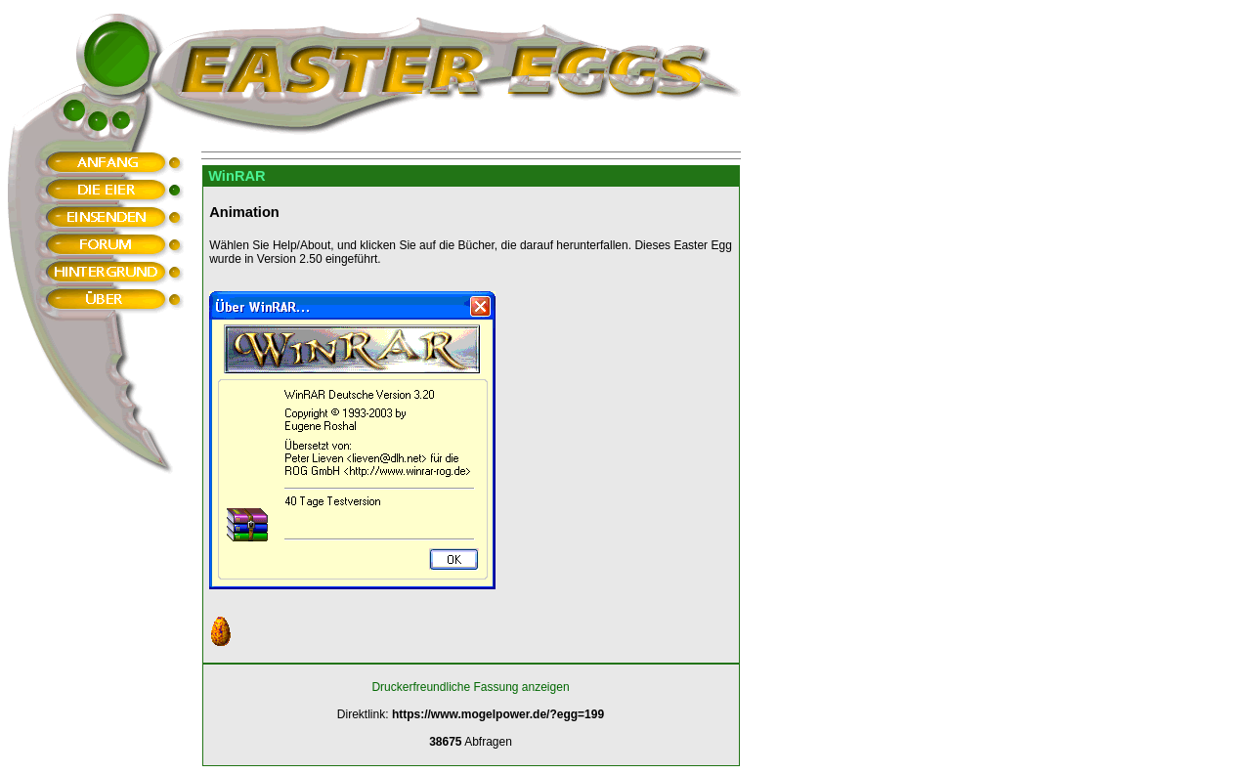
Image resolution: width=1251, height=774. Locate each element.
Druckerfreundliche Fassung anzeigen (470, 687)
